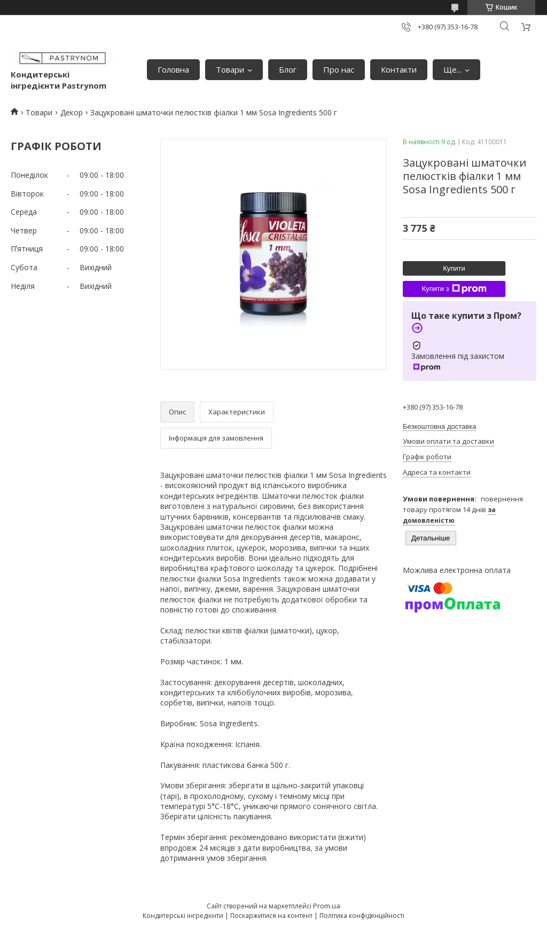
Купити (454, 268)
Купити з (453, 289)
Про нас (338, 69)
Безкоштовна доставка (439, 426)
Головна (173, 69)
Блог (287, 69)
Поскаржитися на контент (271, 915)
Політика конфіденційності (361, 915)
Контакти (399, 69)
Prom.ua (326, 906)
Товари (230, 69)
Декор (71, 112)
